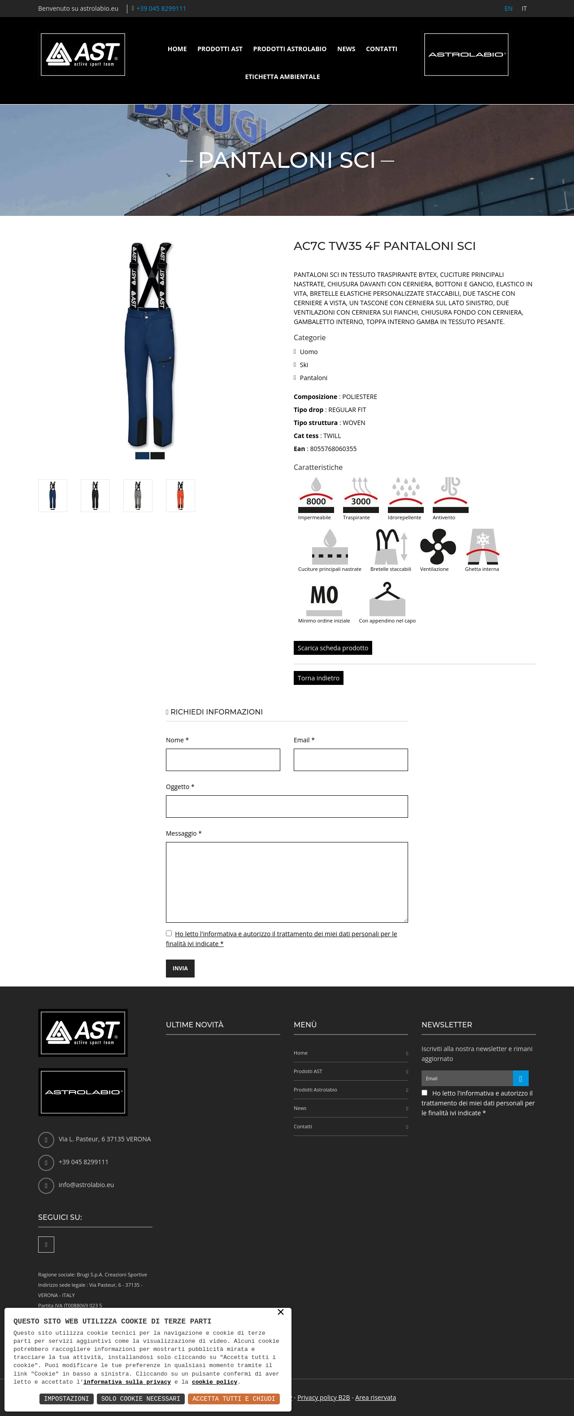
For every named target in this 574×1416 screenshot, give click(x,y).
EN (508, 8)
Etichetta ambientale (282, 76)
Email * (304, 740)
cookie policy (214, 1382)
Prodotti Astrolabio (290, 48)
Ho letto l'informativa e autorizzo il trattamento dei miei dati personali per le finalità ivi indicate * (478, 1103)
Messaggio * (184, 833)
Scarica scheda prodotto (333, 648)
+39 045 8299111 (161, 8)
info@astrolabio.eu (86, 1184)
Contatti (381, 48)
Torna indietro (318, 678)
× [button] (281, 1313)
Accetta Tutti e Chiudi (233, 1398)
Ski (304, 364)
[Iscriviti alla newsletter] (521, 1078)
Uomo (309, 351)
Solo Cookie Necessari (140, 1398)
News (346, 48)
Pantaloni (314, 377)
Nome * (177, 740)
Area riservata (375, 1397)
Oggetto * (180, 786)
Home (177, 48)
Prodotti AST (220, 48)
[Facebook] (46, 1244)
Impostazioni (66, 1398)
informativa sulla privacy (127, 1382)
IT (524, 8)
